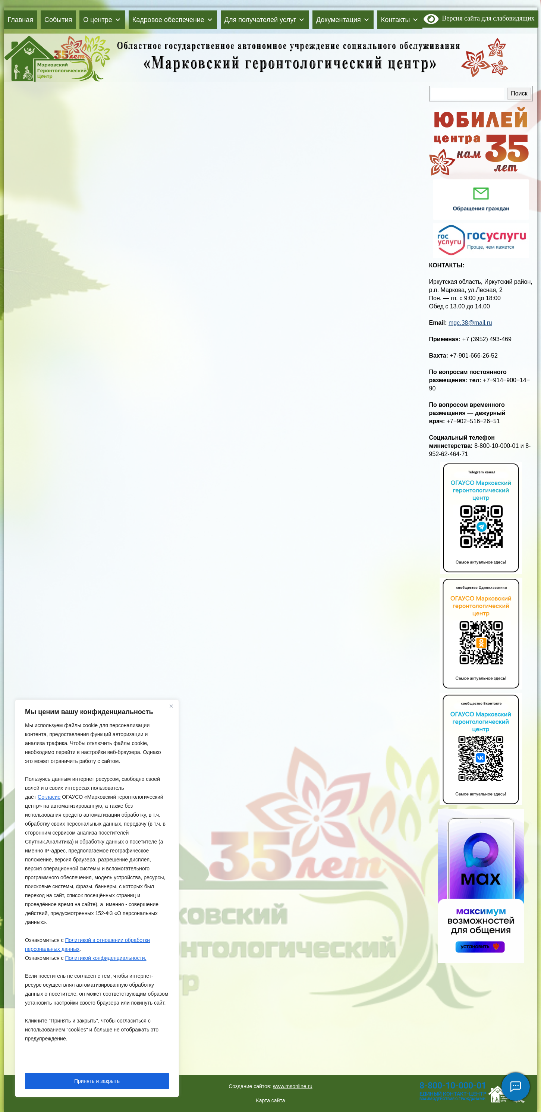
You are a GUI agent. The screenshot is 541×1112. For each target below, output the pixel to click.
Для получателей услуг (264, 19)
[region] (97, 898)
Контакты (400, 19)
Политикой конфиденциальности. (105, 958)
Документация (343, 19)
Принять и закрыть (97, 1081)
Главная (21, 19)
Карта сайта (270, 1100)
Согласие (49, 797)
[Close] (171, 705)
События (58, 19)
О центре (102, 19)
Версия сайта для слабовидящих (479, 18)
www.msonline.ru (292, 1086)
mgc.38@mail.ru (470, 323)
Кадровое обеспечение (172, 19)
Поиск (519, 93)
